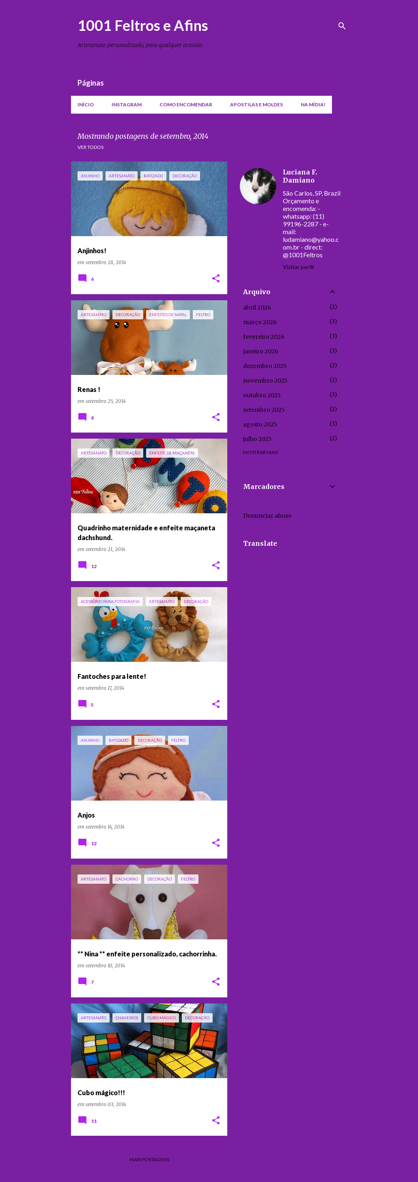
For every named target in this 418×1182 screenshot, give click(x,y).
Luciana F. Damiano (300, 176)
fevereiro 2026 (263, 336)
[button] (216, 278)
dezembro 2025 (265, 366)
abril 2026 (257, 307)
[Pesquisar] (342, 26)
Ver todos (90, 147)
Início (86, 104)
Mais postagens (149, 1159)
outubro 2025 (262, 395)
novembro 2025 (265, 380)
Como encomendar (185, 104)
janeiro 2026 (260, 351)
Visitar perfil (298, 266)
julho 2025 (257, 439)
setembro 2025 (264, 409)
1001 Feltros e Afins (143, 25)
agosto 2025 (260, 424)
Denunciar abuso (267, 515)
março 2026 (260, 322)
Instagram (127, 104)
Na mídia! (313, 104)
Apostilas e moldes (256, 104)
